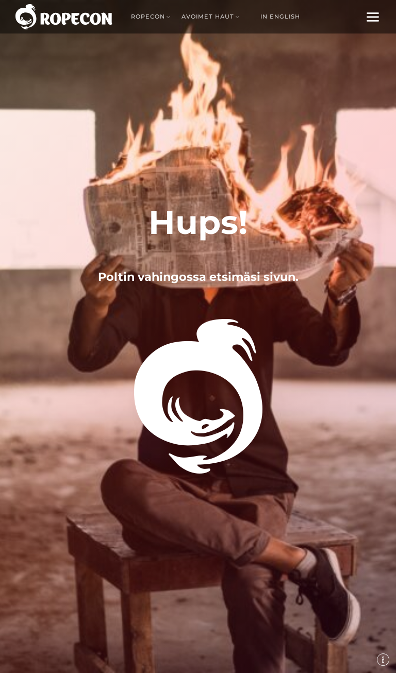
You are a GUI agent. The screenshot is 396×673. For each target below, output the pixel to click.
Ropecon (148, 16)
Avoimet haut (208, 16)
